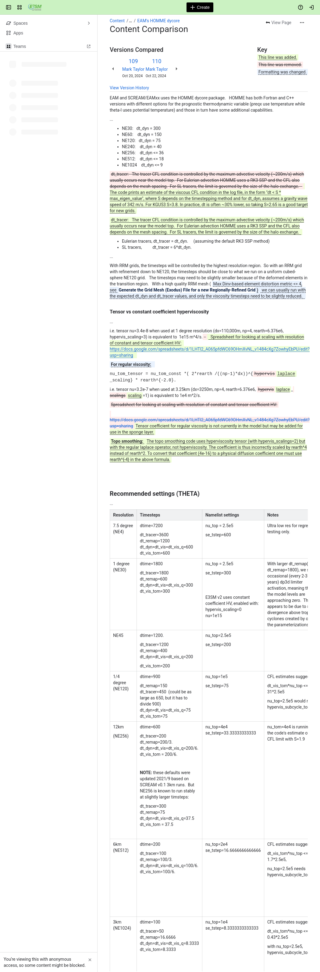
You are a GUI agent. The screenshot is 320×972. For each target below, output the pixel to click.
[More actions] (302, 22)
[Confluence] (35, 7)
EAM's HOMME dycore (158, 20)
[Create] (200, 7)
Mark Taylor (133, 69)
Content (117, 20)
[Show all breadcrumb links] (130, 21)
